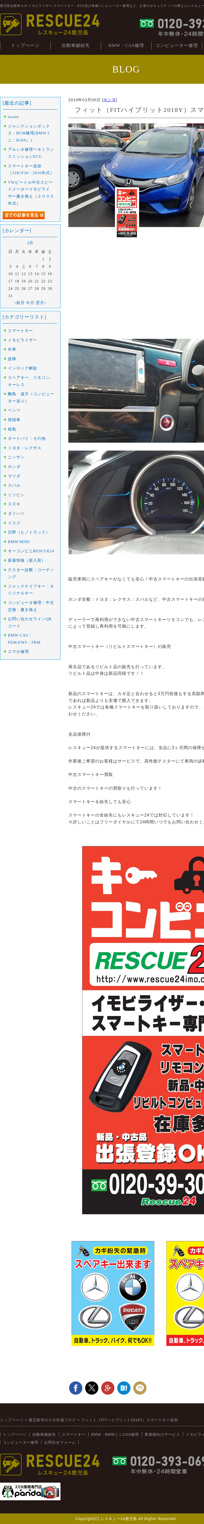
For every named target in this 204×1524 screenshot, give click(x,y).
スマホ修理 (18, 651)
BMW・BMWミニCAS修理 (115, 1434)
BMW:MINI (19, 542)
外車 (12, 349)
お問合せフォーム (60, 1442)
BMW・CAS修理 (126, 45)
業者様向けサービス (162, 1434)
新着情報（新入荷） (27, 560)
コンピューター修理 (176, 45)
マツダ (14, 476)
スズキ (14, 504)
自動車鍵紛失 (76, 45)
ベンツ (14, 410)
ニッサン (16, 457)
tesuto (13, 117)
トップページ (15, 1434)
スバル (14, 485)
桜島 (12, 429)
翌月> (41, 303)
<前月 (19, 303)
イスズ (14, 523)
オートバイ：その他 (27, 438)
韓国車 (14, 420)
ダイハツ (16, 513)
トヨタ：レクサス (25, 448)
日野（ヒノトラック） (29, 532)
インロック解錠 (22, 368)
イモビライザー (22, 340)
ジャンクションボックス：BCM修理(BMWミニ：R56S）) (29, 133)
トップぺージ (25, 45)
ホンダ (109, 99)
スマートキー (20, 331)
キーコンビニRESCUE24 (31, 551)
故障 (12, 359)
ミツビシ (16, 495)
